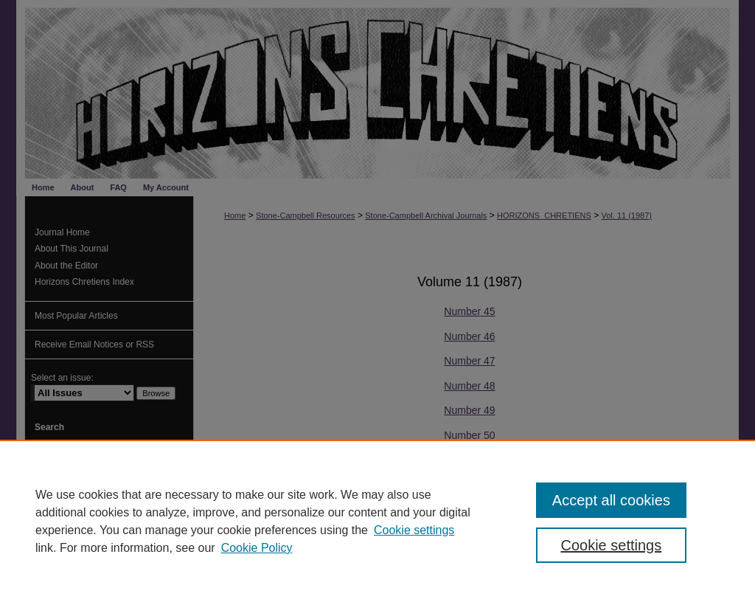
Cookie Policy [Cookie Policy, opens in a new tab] (257, 548)
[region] (377, 521)
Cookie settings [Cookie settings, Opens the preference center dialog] (610, 545)
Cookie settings (414, 530)
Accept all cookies (611, 500)
